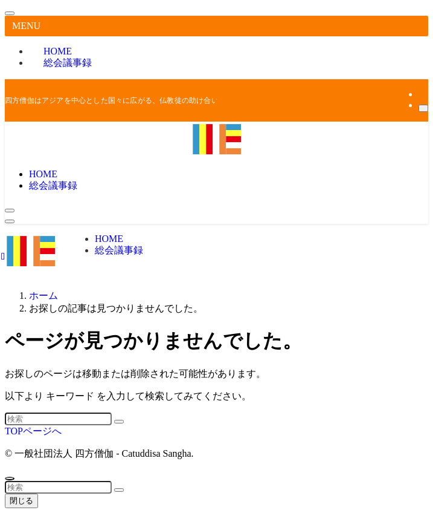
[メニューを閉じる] (9, 13)
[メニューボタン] (9, 221)
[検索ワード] (58, 419)
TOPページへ (33, 431)
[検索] (423, 108)
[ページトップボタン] (9, 478)
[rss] (422, 94)
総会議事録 (67, 62)
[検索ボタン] (9, 210)
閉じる (21, 500)
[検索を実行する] (119, 421)
